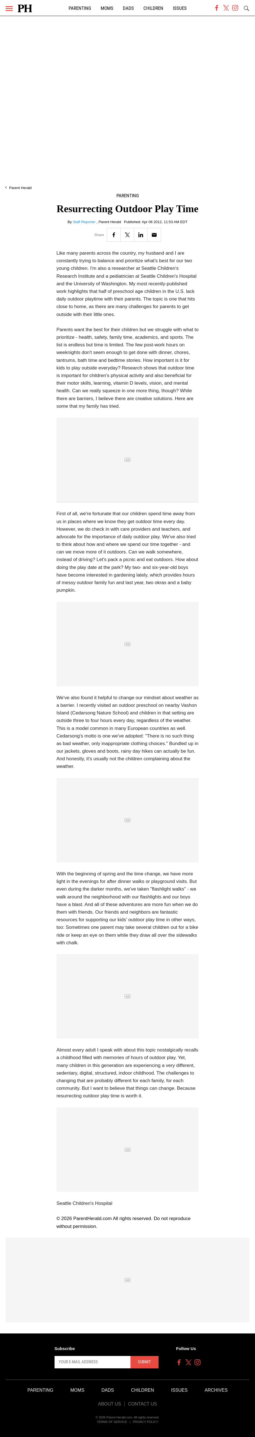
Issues (180, 8)
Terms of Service (112, 1421)
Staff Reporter (84, 222)
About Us (109, 1404)
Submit (144, 1361)
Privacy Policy (145, 1421)
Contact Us (142, 1404)
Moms (107, 8)
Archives (216, 1390)
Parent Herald (20, 188)
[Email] (154, 235)
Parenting (80, 8)
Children (153, 8)
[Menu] (9, 8)
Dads (128, 8)
